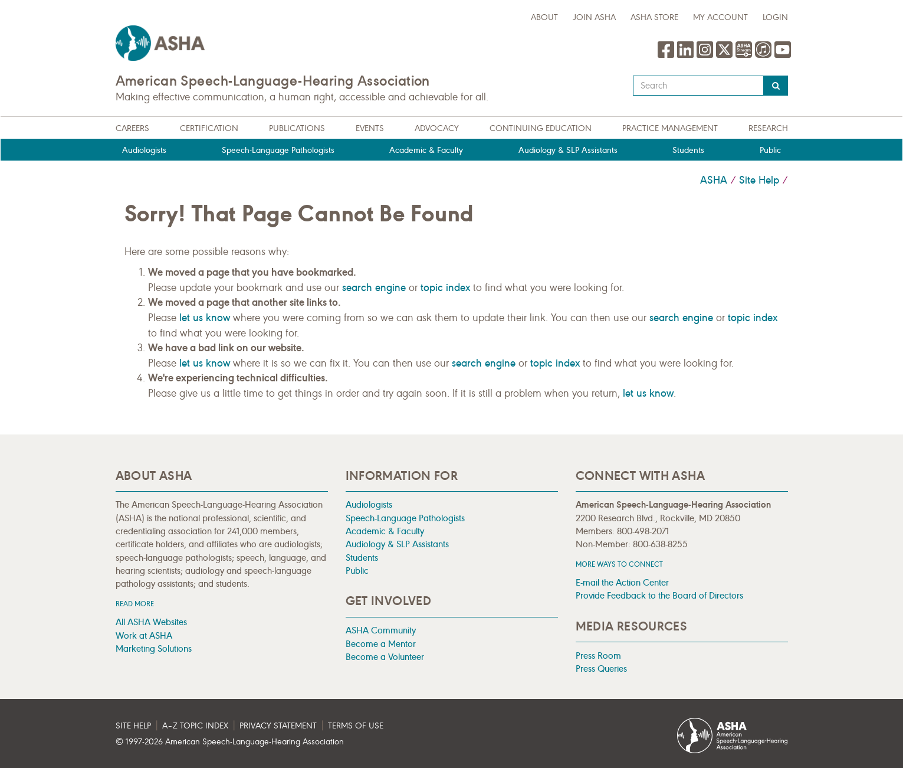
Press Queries (601, 668)
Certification (209, 128)
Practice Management (670, 128)
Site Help (759, 180)
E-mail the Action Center (622, 582)
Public (770, 150)
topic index (445, 287)
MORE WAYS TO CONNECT (619, 564)
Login (775, 17)
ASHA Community (381, 630)
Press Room (598, 655)
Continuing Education (541, 128)
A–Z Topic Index (195, 726)
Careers (132, 128)
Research (768, 128)
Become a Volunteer (385, 656)
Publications (297, 128)
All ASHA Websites (151, 622)
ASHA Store (654, 17)
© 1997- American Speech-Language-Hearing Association (230, 742)
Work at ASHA (144, 635)
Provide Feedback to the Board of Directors (659, 595)
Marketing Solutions (154, 648)
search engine (374, 287)
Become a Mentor (381, 643)
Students (688, 150)
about (544, 17)
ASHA (713, 180)
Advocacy (437, 128)
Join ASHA (594, 17)
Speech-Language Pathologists (278, 150)
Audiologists (144, 150)
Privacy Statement (278, 726)
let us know (204, 317)
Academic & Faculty (426, 150)
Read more (135, 603)
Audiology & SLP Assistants (568, 150)
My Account (720, 17)
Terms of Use (355, 726)
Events (370, 128)
